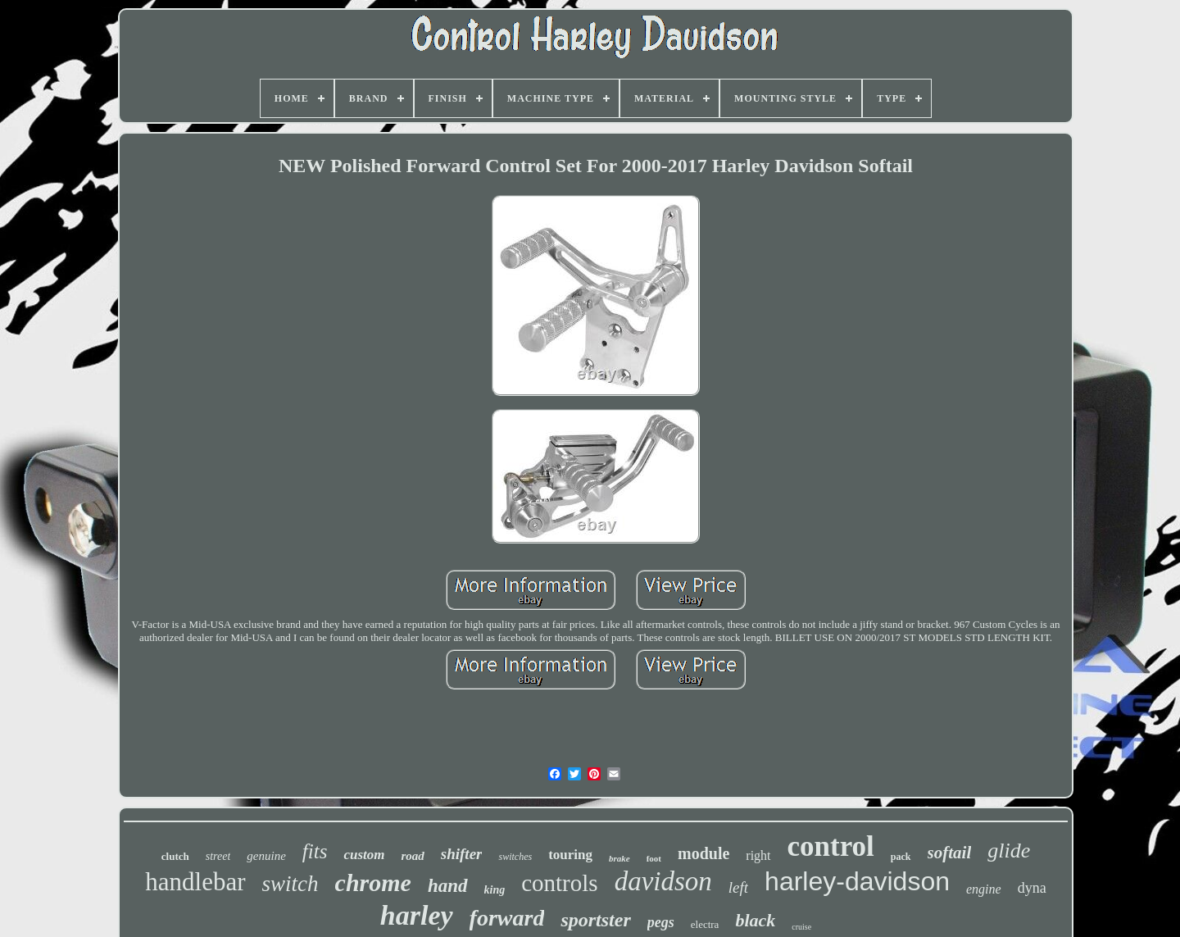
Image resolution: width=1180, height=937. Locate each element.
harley (416, 915)
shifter (462, 853)
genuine (266, 855)
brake (619, 858)
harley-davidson (857, 881)
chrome (373, 882)
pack (901, 856)
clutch (175, 856)
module (703, 853)
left (738, 887)
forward (507, 917)
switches (515, 856)
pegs (660, 922)
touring (570, 854)
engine (983, 889)
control (830, 846)
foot (654, 858)
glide (1008, 850)
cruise (801, 926)
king (495, 890)
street (218, 856)
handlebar (195, 881)
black (755, 920)
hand (448, 886)
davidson (663, 881)
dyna (1032, 888)
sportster (595, 919)
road (412, 855)
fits (315, 851)
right (758, 855)
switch (290, 883)
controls (559, 883)
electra (705, 924)
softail (950, 852)
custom (363, 854)
